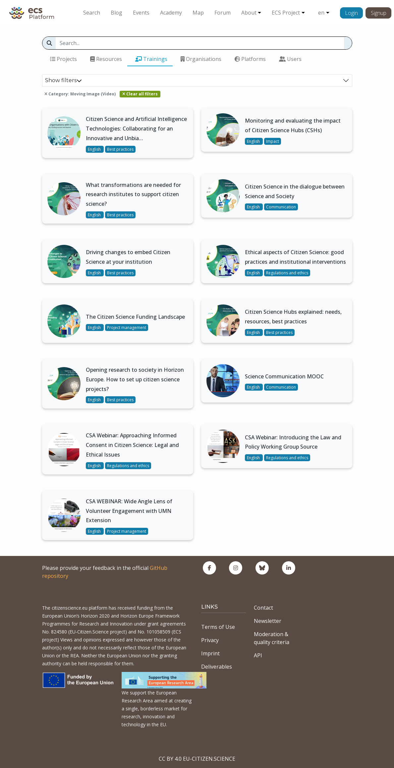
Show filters (63, 80)
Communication (281, 207)
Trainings (151, 59)
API (258, 655)
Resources (106, 59)
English (95, 149)
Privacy (210, 640)
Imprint (210, 653)
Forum (222, 12)
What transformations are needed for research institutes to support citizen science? (133, 194)
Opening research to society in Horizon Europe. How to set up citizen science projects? (135, 379)
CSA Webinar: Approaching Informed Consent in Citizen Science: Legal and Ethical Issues (132, 445)
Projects (63, 59)
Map (198, 12)
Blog (116, 12)
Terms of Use (218, 627)
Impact (272, 141)
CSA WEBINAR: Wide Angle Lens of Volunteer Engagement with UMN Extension (129, 511)
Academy (171, 12)
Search (91, 12)
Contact (263, 607)
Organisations (201, 59)
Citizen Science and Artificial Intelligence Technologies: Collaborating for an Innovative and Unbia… (136, 128)
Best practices (120, 149)
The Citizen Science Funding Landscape (135, 316)
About (248, 12)
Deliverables (216, 666)
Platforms (250, 59)
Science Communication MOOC (284, 376)
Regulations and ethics (287, 273)
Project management (126, 327)
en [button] (321, 12)
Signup (378, 13)
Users (290, 59)
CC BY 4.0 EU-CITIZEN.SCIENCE (197, 758)
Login (351, 13)
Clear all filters (140, 94)
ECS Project (286, 12)
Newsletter (267, 621)
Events (141, 12)
